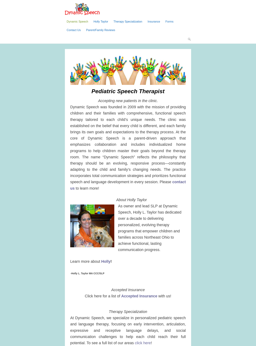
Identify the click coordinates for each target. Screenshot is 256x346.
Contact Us (74, 30)
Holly (105, 261)
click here (143, 343)
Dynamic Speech (77, 21)
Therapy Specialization (127, 21)
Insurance (154, 21)
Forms (170, 21)
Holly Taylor (101, 21)
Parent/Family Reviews (100, 30)
